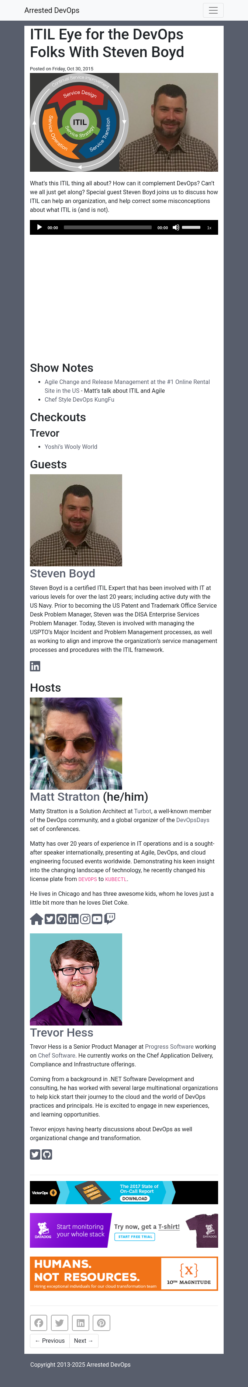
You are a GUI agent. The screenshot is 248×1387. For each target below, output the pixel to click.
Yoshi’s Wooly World (71, 446)
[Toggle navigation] (213, 10)
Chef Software (56, 1055)
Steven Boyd (62, 573)
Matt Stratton (65, 797)
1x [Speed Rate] (209, 228)
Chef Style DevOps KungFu (79, 399)
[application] (124, 227)
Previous (50, 1340)
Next (84, 1340)
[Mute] (176, 227)
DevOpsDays (193, 820)
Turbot (142, 811)
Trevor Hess (61, 1033)
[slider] (108, 227)
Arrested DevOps (51, 10)
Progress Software (169, 1046)
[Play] (39, 227)
